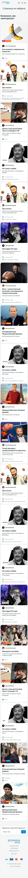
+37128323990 (14, 848)
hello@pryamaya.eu (14, 850)
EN (19, 2)
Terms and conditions (15, 866)
